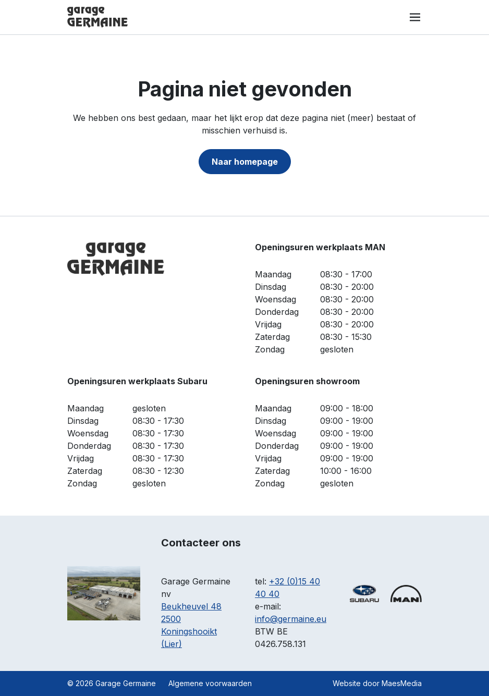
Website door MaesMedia (377, 683)
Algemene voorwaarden (210, 683)
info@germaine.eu (290, 619)
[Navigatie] (415, 17)
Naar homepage (245, 161)
